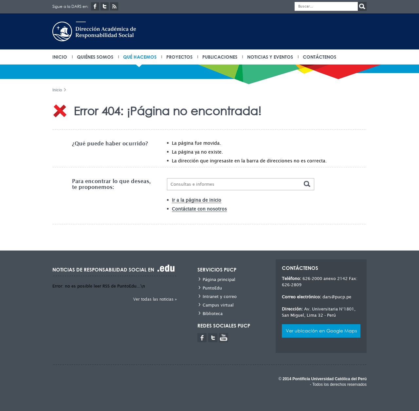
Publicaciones (219, 57)
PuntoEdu (212, 288)
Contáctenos (319, 57)
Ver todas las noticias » (155, 299)
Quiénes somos (95, 57)
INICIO (59, 57)
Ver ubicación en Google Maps (321, 330)
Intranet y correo (220, 296)
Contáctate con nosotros (199, 209)
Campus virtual (218, 305)
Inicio (57, 89)
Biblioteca (213, 313)
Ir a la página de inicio (196, 200)
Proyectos (179, 57)
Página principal (219, 279)
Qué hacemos (139, 57)
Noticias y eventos (270, 57)
